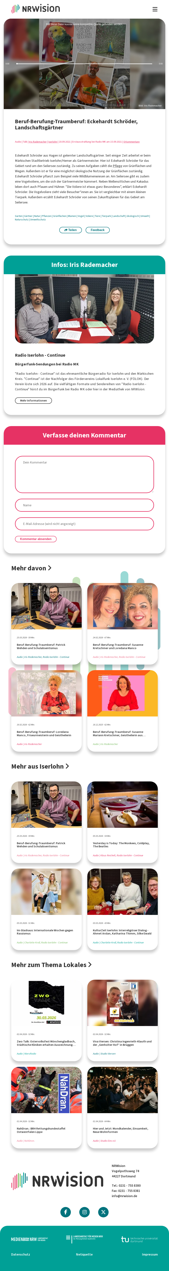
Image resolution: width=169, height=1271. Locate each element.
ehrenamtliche (76, 373)
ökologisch (133, 216)
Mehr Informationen (33, 400)
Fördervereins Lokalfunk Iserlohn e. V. (101, 379)
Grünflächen (60, 216)
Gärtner (28, 216)
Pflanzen (47, 216)
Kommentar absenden (36, 539)
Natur (37, 216)
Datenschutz (20, 1254)
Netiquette (84, 1254)
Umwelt (145, 216)
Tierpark (107, 216)
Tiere (98, 216)
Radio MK (77, 389)
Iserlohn (52, 142)
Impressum (150, 1254)
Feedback (98, 230)
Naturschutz (22, 219)
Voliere (90, 216)
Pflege (117, 166)
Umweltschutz (38, 219)
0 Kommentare (132, 142)
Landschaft (119, 216)
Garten (19, 216)
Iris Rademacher (38, 142)
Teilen (70, 230)
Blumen (72, 216)
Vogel (81, 216)
